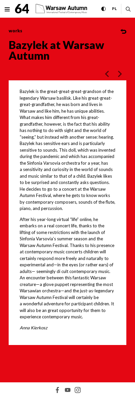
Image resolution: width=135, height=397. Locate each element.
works (15, 30)
